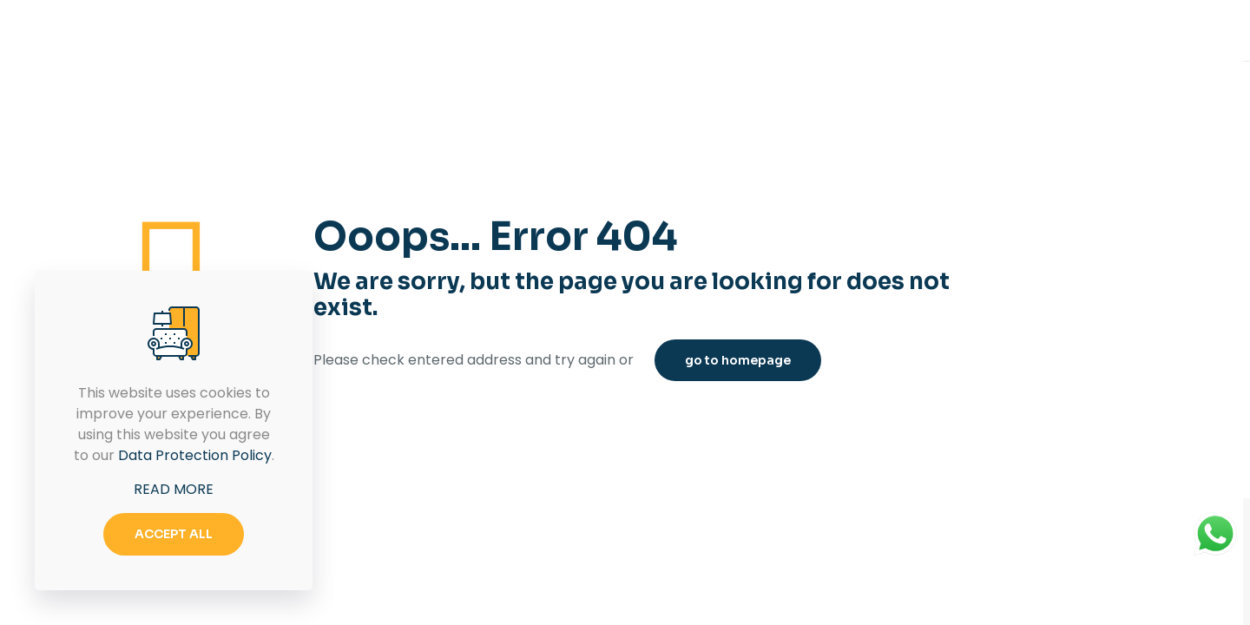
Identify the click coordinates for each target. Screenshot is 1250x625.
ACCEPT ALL (174, 534)
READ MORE (174, 489)
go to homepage (738, 360)
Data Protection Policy (195, 455)
